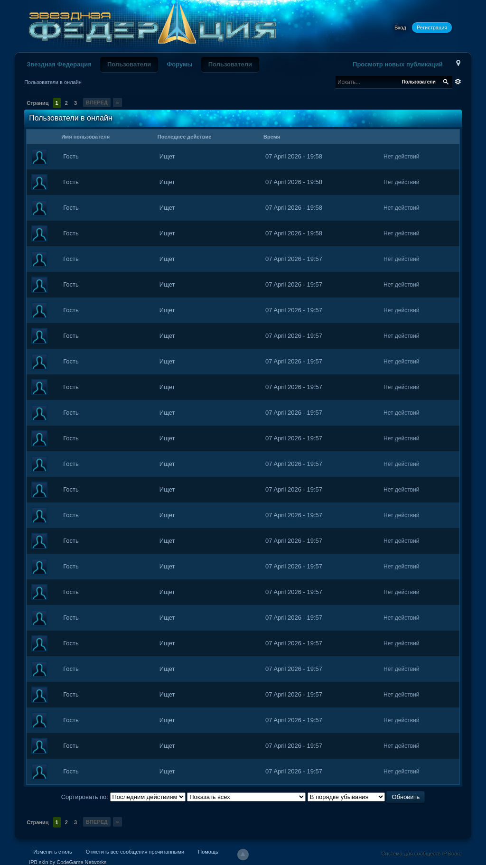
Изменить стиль (52, 852)
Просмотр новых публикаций (398, 64)
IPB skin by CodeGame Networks (67, 862)
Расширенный (458, 81)
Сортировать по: (85, 796)
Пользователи (129, 64)
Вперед (97, 102)
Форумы (180, 64)
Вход (400, 27)
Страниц (37, 103)
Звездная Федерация (59, 64)
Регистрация (432, 27)
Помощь (208, 852)
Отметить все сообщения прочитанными (135, 852)
